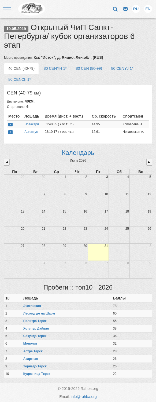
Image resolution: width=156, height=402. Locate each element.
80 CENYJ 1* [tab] (122, 68)
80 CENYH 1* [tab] (55, 68)
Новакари (31, 124)
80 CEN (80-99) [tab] (89, 68)
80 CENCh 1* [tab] (19, 79)
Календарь (78, 152)
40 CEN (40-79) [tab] (21, 68)
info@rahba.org (84, 396)
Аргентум (31, 132)
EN (147, 9)
